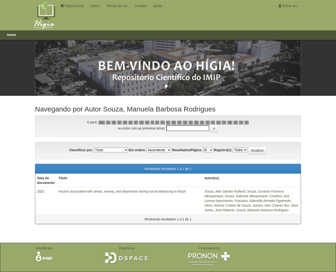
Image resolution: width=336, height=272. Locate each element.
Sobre (95, 6)
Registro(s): (223, 150)
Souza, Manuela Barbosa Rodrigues (262, 210)
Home (11, 35)
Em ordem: (137, 150)
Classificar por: (81, 150)
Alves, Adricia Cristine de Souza (227, 205)
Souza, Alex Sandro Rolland (224, 191)
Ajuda (157, 6)
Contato (140, 6)
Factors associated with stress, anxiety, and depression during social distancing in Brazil (122, 191)
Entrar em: (289, 6)
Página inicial (72, 6)
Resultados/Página (186, 150)
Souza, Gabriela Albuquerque (246, 196)
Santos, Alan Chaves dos (270, 205)
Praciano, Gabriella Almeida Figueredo (262, 201)
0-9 (101, 122)
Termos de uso (117, 6)
